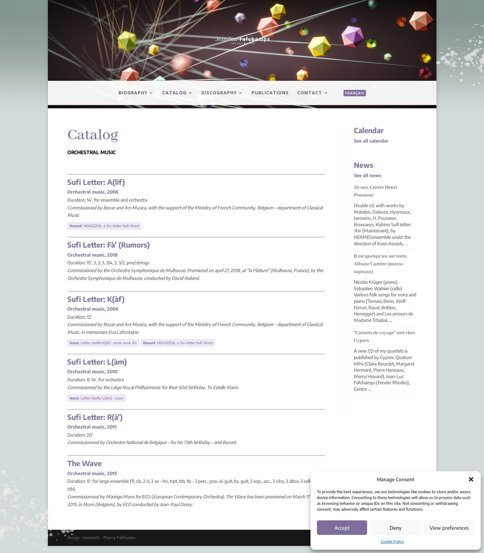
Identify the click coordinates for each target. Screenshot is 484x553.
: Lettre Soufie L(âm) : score (96, 398)
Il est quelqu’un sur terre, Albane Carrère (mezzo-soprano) (380, 264)
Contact (309, 93)
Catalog (174, 93)
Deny (395, 528)
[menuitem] (351, 100)
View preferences (449, 528)
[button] (471, 479)
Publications (270, 93)
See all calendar (371, 141)
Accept (342, 528)
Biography (132, 93)
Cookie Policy (392, 541)
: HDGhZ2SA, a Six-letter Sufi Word (104, 226)
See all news (367, 175)
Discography (219, 93)
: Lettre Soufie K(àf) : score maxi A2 (103, 343)
